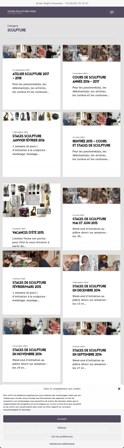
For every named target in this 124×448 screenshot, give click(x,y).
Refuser (62, 427)
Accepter (62, 418)
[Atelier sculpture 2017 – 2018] (31, 77)
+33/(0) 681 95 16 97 (76, 3)
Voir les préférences (62, 436)
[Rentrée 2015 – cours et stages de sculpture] (91, 144)
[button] (119, 388)
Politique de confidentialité (62, 443)
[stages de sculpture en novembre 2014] (31, 383)
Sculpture (14, 50)
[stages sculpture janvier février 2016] (31, 142)
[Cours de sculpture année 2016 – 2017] (91, 79)
